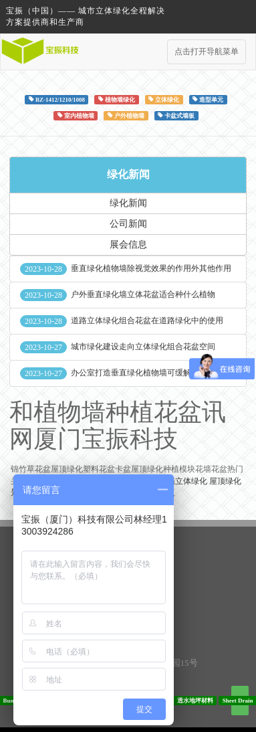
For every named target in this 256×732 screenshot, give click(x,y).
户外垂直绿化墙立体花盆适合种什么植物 (143, 294)
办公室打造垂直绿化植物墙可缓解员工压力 (147, 372)
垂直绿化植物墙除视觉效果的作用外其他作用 (151, 268)
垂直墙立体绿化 (179, 481)
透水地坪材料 (195, 700)
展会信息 (128, 245)
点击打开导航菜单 (206, 51)
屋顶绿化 (225, 481)
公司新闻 (128, 224)
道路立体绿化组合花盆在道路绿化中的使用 (147, 320)
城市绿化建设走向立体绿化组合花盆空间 (143, 346)
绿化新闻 (128, 174)
